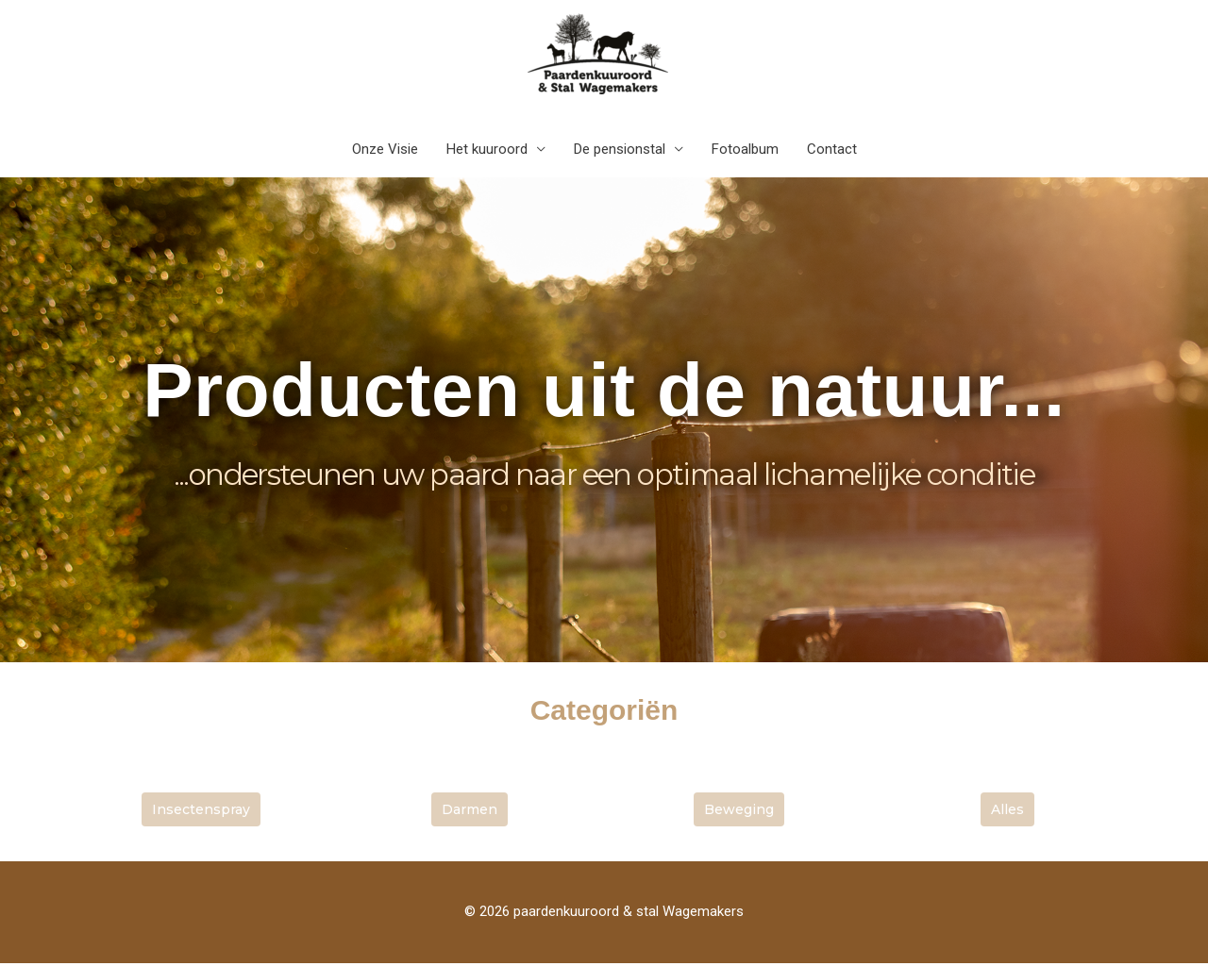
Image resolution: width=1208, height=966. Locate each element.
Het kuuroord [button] (487, 151)
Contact (832, 151)
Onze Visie (385, 151)
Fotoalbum (745, 151)
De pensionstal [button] (619, 151)
